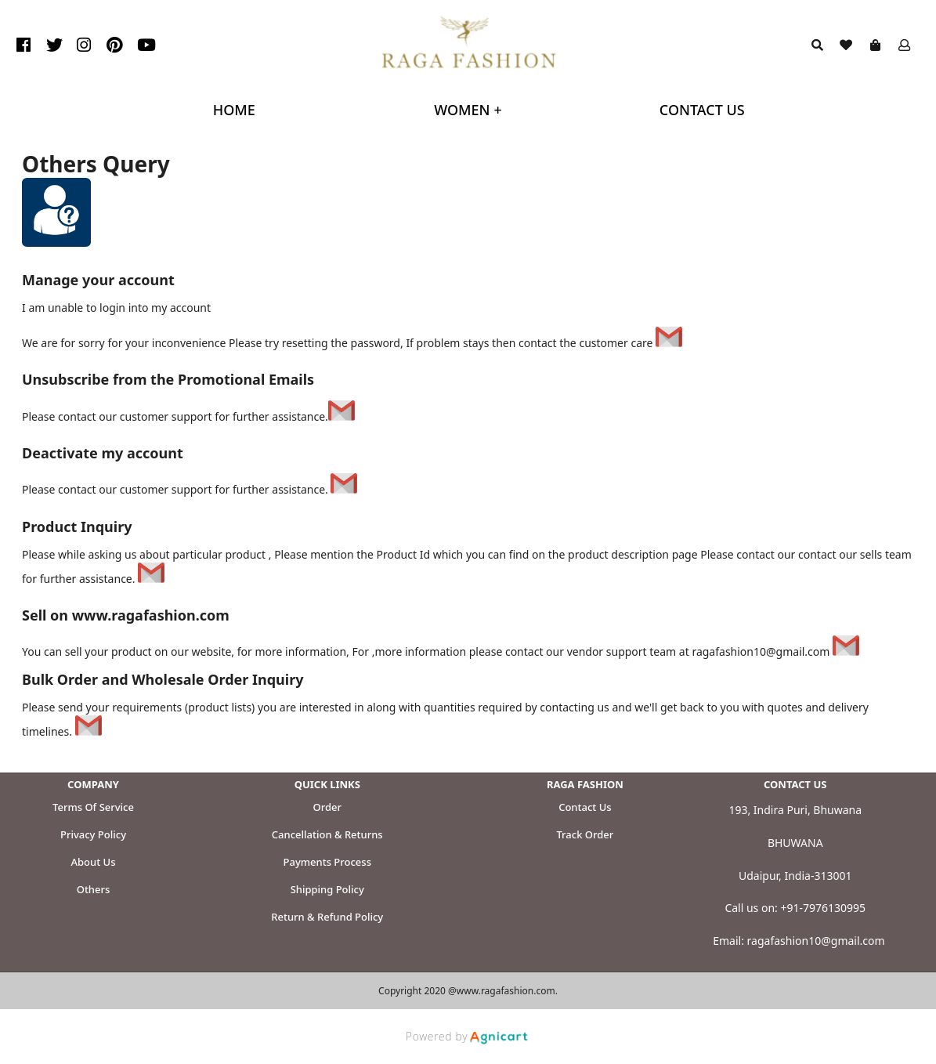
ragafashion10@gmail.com (816, 940)
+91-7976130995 (823, 907)
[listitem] (25, 45)
